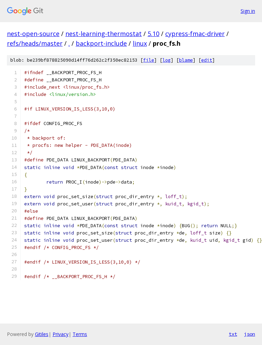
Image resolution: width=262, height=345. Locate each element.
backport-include (101, 43)
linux (140, 43)
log (166, 60)
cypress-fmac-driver (195, 33)
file (148, 60)
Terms (80, 334)
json (249, 334)
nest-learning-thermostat (103, 33)
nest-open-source (33, 33)
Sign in (248, 11)
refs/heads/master (35, 43)
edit (206, 60)
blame (186, 60)
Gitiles (41, 334)
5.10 (153, 33)
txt (233, 334)
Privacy (60, 334)
